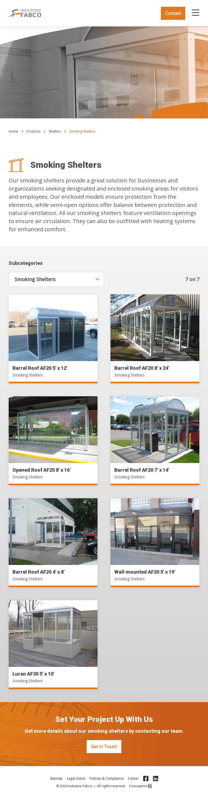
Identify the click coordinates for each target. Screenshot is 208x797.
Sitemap (56, 778)
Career (133, 778)
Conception (140, 786)
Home (13, 131)
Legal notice (76, 778)
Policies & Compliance (107, 778)
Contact (173, 13)
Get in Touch (104, 747)
